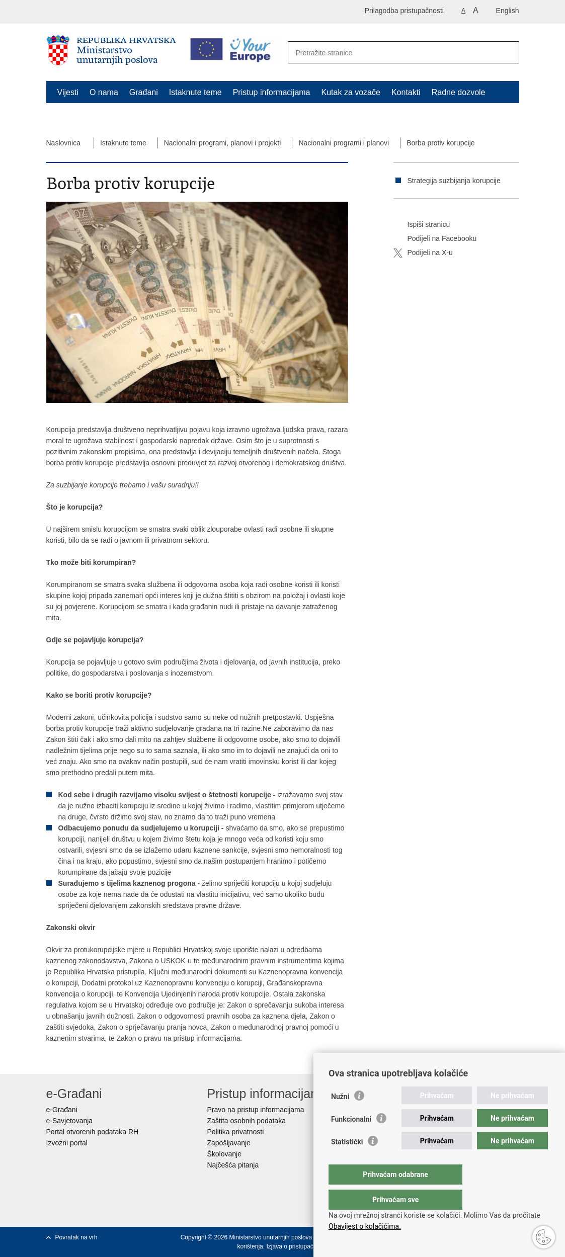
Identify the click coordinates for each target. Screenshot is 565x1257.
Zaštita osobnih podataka (246, 1121)
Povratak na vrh (76, 1237)
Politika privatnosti (235, 1132)
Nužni (340, 1117)
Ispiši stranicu (421, 224)
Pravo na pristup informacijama (255, 1110)
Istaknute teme (195, 92)
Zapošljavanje (229, 1143)
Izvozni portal (67, 1143)
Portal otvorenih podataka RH (92, 1132)
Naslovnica (63, 143)
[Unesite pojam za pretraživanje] (393, 52)
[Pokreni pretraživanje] (506, 52)
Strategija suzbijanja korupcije (454, 181)
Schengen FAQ (84, 115)
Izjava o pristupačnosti (296, 1246)
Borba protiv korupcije (440, 143)
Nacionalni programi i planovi (343, 143)
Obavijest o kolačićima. (365, 1226)
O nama (104, 92)
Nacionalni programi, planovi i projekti (222, 143)
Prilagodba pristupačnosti (404, 11)
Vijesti (67, 92)
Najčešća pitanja (233, 1165)
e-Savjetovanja (69, 1121)
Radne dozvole (459, 92)
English (507, 11)
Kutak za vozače (350, 92)
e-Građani (61, 1110)
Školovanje (224, 1154)
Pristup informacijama (271, 92)
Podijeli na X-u (423, 253)
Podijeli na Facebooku (435, 238)
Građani (143, 92)
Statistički (347, 1162)
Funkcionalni (351, 1139)
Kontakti (406, 92)
